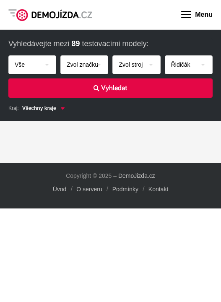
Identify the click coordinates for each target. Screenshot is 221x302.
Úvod (60, 189)
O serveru (89, 189)
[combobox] (32, 64)
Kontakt (158, 189)
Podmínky (125, 189)
